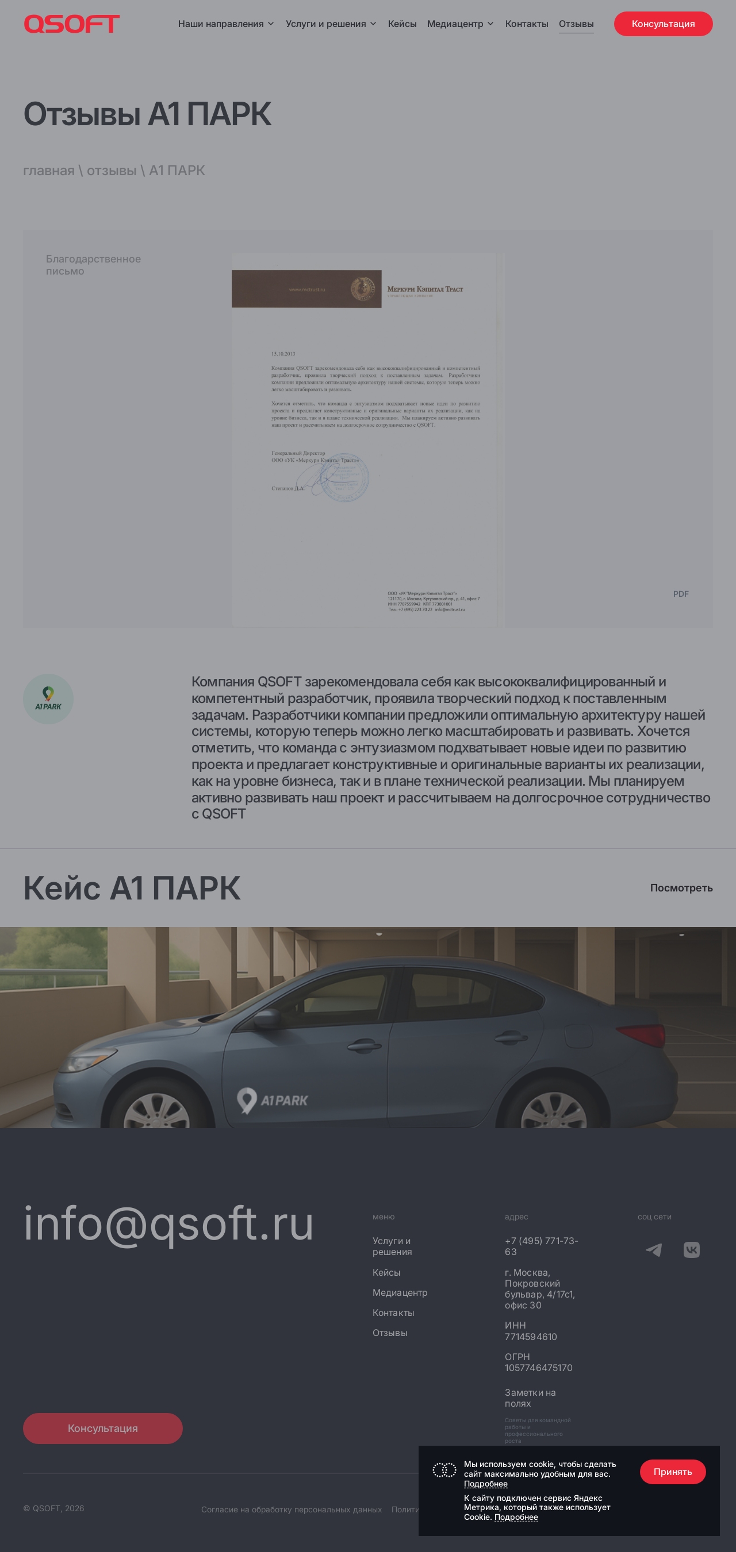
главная (49, 170)
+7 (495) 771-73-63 (541, 1246)
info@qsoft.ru (169, 1222)
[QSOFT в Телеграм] (654, 1252)
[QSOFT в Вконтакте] (692, 1252)
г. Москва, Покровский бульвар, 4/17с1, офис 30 (540, 1289)
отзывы (112, 170)
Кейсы (402, 23)
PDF (681, 594)
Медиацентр (455, 23)
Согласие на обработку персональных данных (291, 1509)
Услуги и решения (332, 23)
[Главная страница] (72, 23)
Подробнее (486, 1483)
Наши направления (226, 23)
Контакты (527, 23)
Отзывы (576, 23)
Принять (673, 1471)
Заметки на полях (530, 1398)
